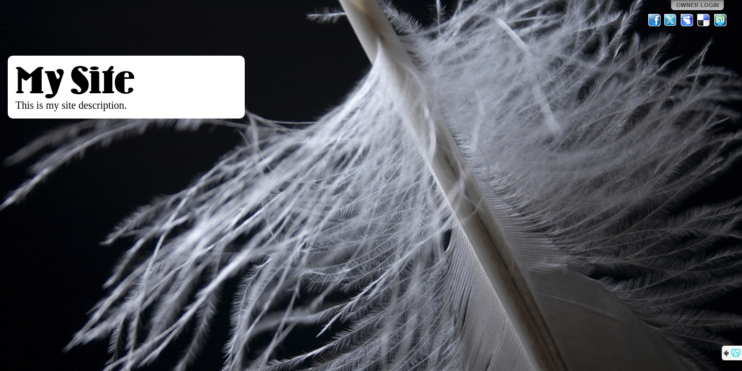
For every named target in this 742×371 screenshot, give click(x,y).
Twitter (671, 20)
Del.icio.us (704, 20)
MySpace (687, 20)
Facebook (654, 20)
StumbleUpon (720, 20)
